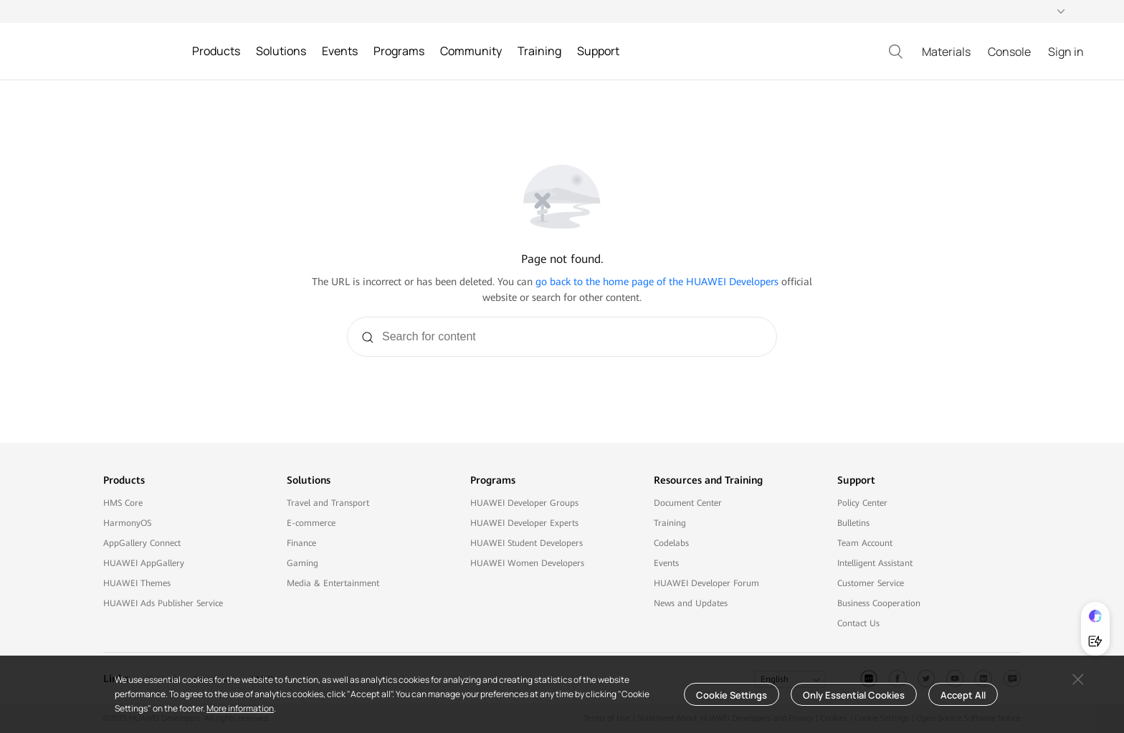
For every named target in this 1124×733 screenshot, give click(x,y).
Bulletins (853, 523)
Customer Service (870, 583)
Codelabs (671, 543)
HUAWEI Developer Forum (706, 583)
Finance (301, 543)
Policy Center (862, 503)
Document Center (688, 503)
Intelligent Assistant (875, 563)
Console (1009, 51)
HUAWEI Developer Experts (524, 523)
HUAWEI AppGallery (143, 563)
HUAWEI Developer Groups (524, 503)
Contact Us (858, 623)
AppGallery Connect (142, 543)
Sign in (1066, 51)
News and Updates (691, 603)
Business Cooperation (878, 603)
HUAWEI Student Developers (526, 543)
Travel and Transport (328, 503)
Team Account (864, 543)
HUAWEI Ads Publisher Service (163, 603)
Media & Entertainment (333, 583)
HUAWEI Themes (137, 583)
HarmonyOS (127, 523)
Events (666, 563)
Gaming (302, 563)
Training (670, 523)
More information (240, 708)
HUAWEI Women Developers (527, 563)
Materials (946, 51)
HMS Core (123, 503)
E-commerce (311, 523)
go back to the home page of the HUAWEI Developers (656, 281)
